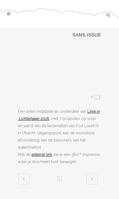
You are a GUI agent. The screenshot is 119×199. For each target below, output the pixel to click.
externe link (42, 154)
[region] (59, 67)
